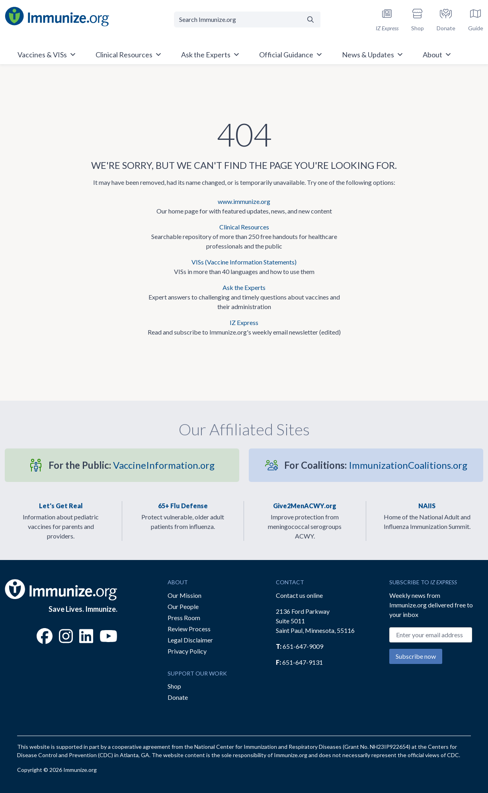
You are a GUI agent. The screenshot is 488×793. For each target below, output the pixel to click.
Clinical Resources (244, 227)
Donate (178, 697)
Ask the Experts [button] (210, 54)
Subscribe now (416, 656)
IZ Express (244, 322)
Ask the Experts (244, 287)
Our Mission (184, 595)
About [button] (437, 54)
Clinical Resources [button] (129, 54)
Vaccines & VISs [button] (47, 54)
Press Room (184, 617)
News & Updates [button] (373, 54)
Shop (174, 686)
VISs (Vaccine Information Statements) (244, 262)
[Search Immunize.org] (237, 19)
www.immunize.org (244, 201)
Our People (183, 606)
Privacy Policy (187, 651)
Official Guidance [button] (291, 54)
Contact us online (299, 595)
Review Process (189, 628)
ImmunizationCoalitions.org (375, 465)
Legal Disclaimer (190, 640)
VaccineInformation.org (132, 465)
